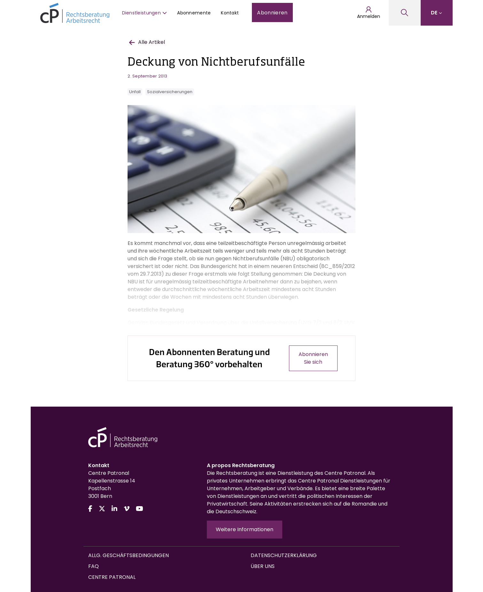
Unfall (135, 92)
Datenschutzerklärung (284, 555)
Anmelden (368, 13)
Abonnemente (194, 13)
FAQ (93, 566)
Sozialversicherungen (169, 92)
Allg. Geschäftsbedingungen (128, 555)
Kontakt (230, 13)
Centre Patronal (112, 577)
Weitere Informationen (244, 529)
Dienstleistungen (144, 13)
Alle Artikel (147, 42)
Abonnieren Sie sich (313, 358)
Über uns (263, 566)
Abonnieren (272, 12)
